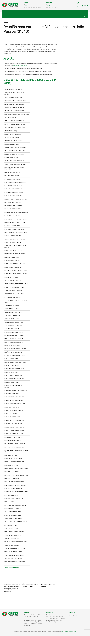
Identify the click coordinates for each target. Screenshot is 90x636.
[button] (84, 16)
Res (14, 65)
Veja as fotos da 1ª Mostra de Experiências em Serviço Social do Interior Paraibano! (30, 584)
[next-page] (7, 595)
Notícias (5, 22)
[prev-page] (5, 595)
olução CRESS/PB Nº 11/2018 (24, 65)
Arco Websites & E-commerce (68, 631)
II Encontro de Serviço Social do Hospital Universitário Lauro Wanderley (49, 584)
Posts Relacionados (11, 567)
